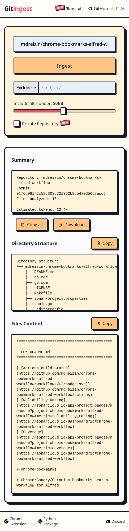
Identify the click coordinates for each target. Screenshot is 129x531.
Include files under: (38, 103)
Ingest (64, 66)
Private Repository (36, 123)
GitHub (98, 8)
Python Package (48, 521)
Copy (104, 243)
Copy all (32, 225)
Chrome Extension (15, 521)
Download (71, 225)
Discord (115, 521)
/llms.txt (68, 8)
